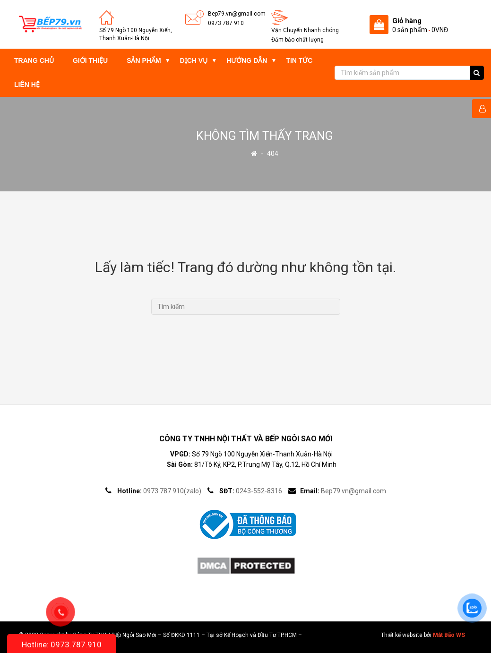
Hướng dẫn (246, 60)
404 (272, 153)
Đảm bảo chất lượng (297, 39)
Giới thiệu (90, 60)
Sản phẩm (144, 60)
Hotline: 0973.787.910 (62, 644)
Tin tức (299, 60)
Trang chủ (34, 60)
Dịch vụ (194, 60)
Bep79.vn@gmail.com (237, 13)
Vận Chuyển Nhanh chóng (305, 30)
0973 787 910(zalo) (172, 491)
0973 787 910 (226, 23)
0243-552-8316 (259, 491)
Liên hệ (27, 84)
